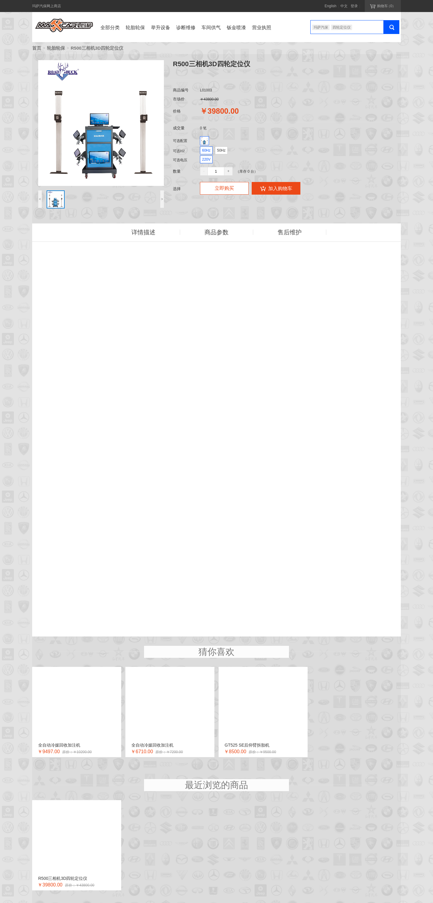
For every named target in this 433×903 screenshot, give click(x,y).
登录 (354, 6)
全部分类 (110, 27)
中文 (344, 6)
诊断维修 (185, 27)
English (330, 6)
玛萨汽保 (321, 27)
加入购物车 (276, 188)
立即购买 (224, 188)
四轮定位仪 (342, 27)
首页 (36, 48)
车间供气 (211, 27)
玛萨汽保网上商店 (46, 6)
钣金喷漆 (236, 27)
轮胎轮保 (135, 27)
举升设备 (160, 27)
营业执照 (261, 27)
